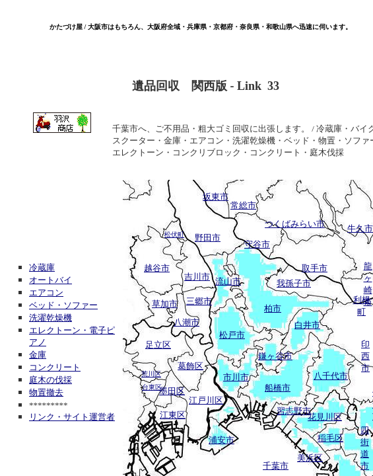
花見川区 (325, 417)
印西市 (365, 356)
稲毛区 (330, 438)
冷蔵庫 (42, 267)
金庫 (37, 355)
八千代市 (331, 376)
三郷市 (199, 301)
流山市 (228, 281)
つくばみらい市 (295, 224)
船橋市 (277, 388)
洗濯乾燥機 (50, 318)
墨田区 (172, 391)
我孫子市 (294, 283)
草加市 (165, 304)
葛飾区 (190, 366)
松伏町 (174, 234)
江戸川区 (206, 400)
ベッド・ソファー (63, 305)
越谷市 (157, 268)
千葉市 (275, 466)
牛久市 (360, 228)
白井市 (307, 325)
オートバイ (50, 280)
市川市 (236, 377)
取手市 (314, 268)
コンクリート (55, 367)
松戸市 (232, 335)
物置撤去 (46, 392)
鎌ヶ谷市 (275, 356)
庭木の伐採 (50, 380)
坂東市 (215, 197)
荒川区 (151, 373)
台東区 (152, 387)
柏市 (272, 308)
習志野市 (294, 411)
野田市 (207, 238)
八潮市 (186, 322)
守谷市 (257, 244)
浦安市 (221, 440)
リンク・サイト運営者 (72, 417)
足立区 (158, 345)
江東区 (173, 415)
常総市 (243, 205)
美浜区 (310, 458)
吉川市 (197, 277)
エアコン (46, 293)
